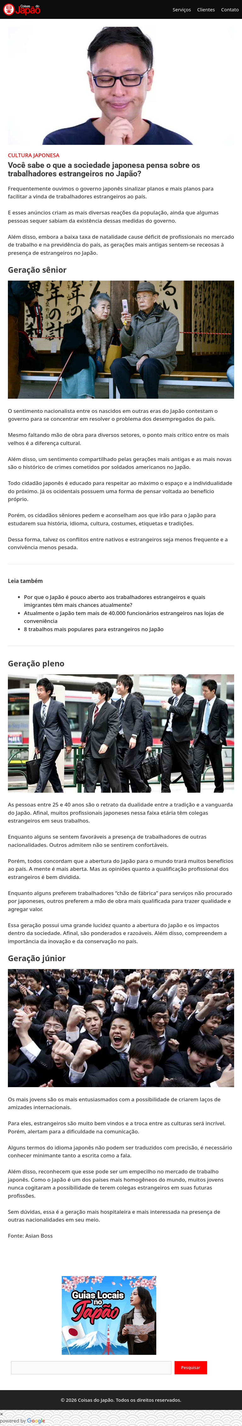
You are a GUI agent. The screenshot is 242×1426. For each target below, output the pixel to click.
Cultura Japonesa (33, 155)
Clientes (206, 9)
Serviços (182, 9)
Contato (230, 9)
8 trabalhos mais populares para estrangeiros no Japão (94, 629)
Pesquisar (190, 1367)
